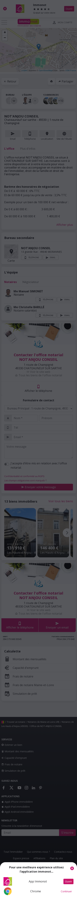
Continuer (66, 891)
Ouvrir (68, 881)
